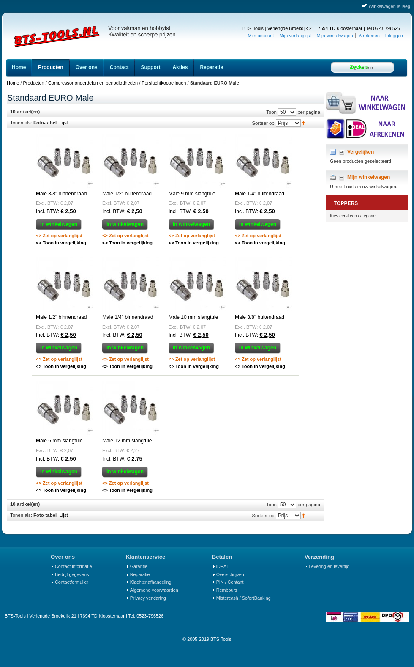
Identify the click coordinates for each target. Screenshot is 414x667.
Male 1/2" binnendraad (61, 317)
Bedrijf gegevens (72, 574)
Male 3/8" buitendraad (259, 317)
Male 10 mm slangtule (193, 317)
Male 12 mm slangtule (127, 441)
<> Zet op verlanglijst (59, 235)
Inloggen (394, 35)
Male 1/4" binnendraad (127, 317)
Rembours (226, 590)
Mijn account (261, 35)
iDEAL (222, 566)
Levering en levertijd (329, 566)
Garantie (138, 566)
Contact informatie (73, 566)
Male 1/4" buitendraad (259, 194)
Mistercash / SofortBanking (243, 598)
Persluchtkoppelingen (164, 82)
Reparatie (140, 574)
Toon (271, 111)
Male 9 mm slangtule (192, 194)
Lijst (64, 122)
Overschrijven (230, 574)
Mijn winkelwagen (334, 35)
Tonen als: (21, 122)
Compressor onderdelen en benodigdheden (93, 82)
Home (13, 82)
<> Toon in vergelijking (61, 242)
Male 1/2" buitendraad (127, 194)
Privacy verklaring (148, 598)
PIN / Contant (230, 582)
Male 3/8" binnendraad (61, 194)
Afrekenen (369, 35)
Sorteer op (263, 122)
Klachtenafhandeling (151, 582)
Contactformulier (71, 582)
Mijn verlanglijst (295, 35)
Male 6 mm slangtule (59, 441)
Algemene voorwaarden (154, 590)
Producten (33, 82)
